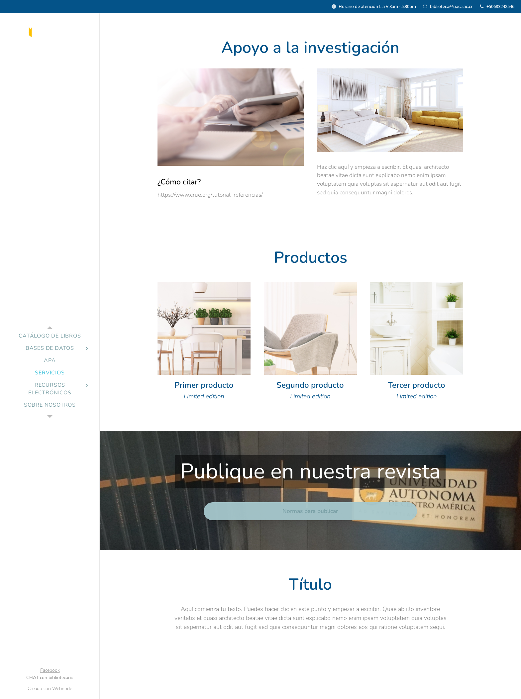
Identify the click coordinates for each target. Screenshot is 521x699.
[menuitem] (50, 336)
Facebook (50, 670)
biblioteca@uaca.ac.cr (451, 6)
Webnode (62, 688)
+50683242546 (500, 6)
